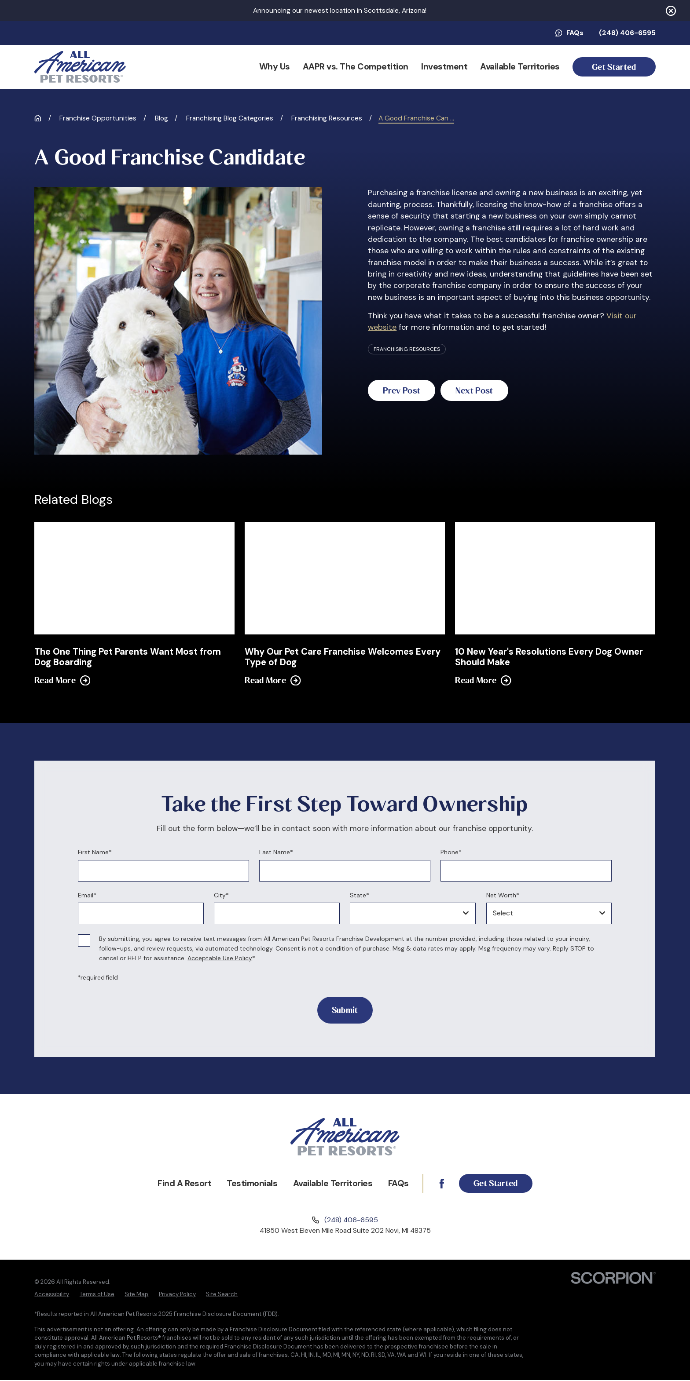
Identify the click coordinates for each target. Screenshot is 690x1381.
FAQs (569, 32)
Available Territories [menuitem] (520, 66)
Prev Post (406, 390)
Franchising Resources (407, 349)
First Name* (95, 852)
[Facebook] (437, 1184)
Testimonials (247, 1183)
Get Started (614, 67)
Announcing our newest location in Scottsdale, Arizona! (339, 11)
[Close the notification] (671, 11)
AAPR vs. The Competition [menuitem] (355, 66)
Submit (345, 1010)
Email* (87, 895)
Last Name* (277, 852)
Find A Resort (179, 1183)
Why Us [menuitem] (274, 66)
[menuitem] (51, 1295)
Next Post (489, 390)
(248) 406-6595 (627, 32)
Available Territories (328, 1183)
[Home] (80, 67)
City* (221, 895)
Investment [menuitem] (444, 66)
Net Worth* (502, 895)
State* (360, 895)
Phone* (451, 852)
